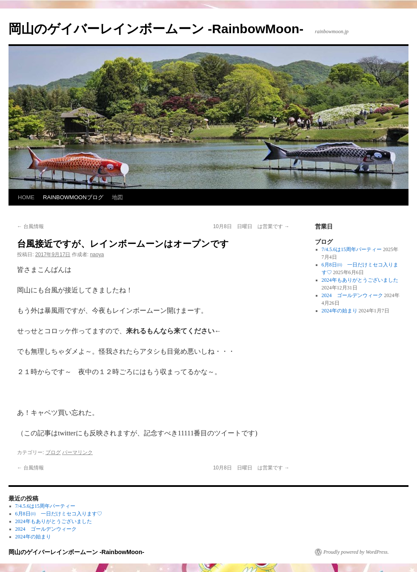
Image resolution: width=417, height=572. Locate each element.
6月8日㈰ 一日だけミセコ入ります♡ (58, 514)
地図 (117, 197)
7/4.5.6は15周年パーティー (352, 249)
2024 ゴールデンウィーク (352, 295)
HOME (26, 197)
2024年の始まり (339, 311)
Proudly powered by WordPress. (356, 552)
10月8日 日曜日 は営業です (251, 226)
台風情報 (30, 226)
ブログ (53, 452)
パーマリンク (77, 452)
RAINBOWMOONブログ (73, 197)
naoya (97, 254)
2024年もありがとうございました (360, 280)
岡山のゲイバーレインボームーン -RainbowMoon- (156, 29)
